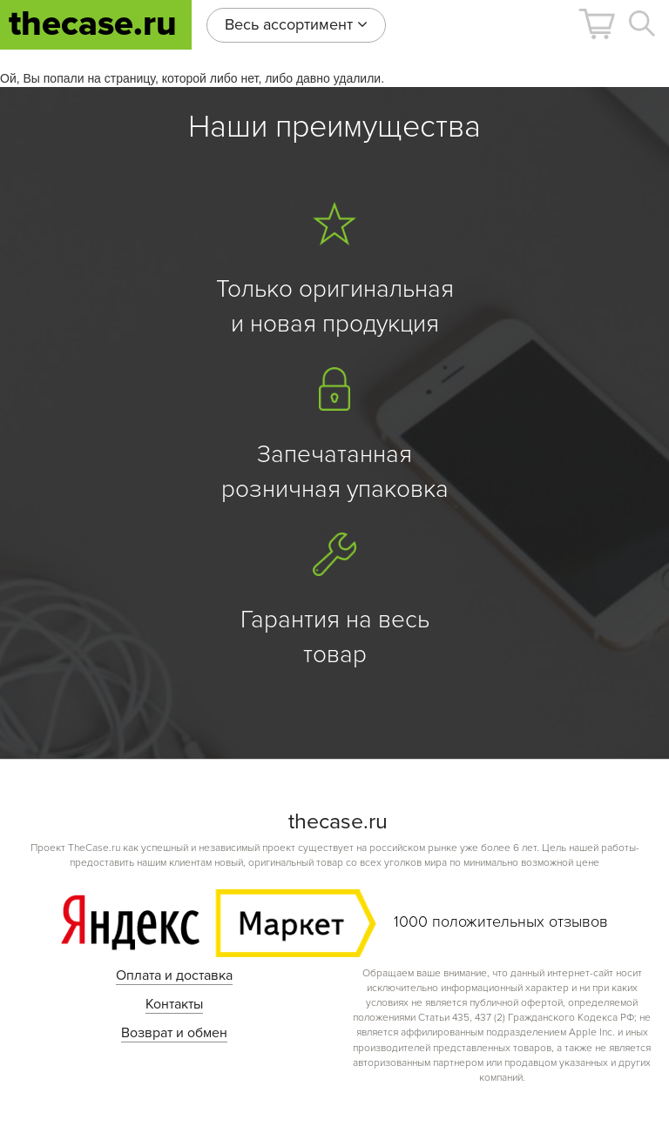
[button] (596, 24)
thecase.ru (93, 24)
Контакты (174, 1004)
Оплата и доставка (174, 975)
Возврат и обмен (174, 1033)
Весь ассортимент (296, 24)
